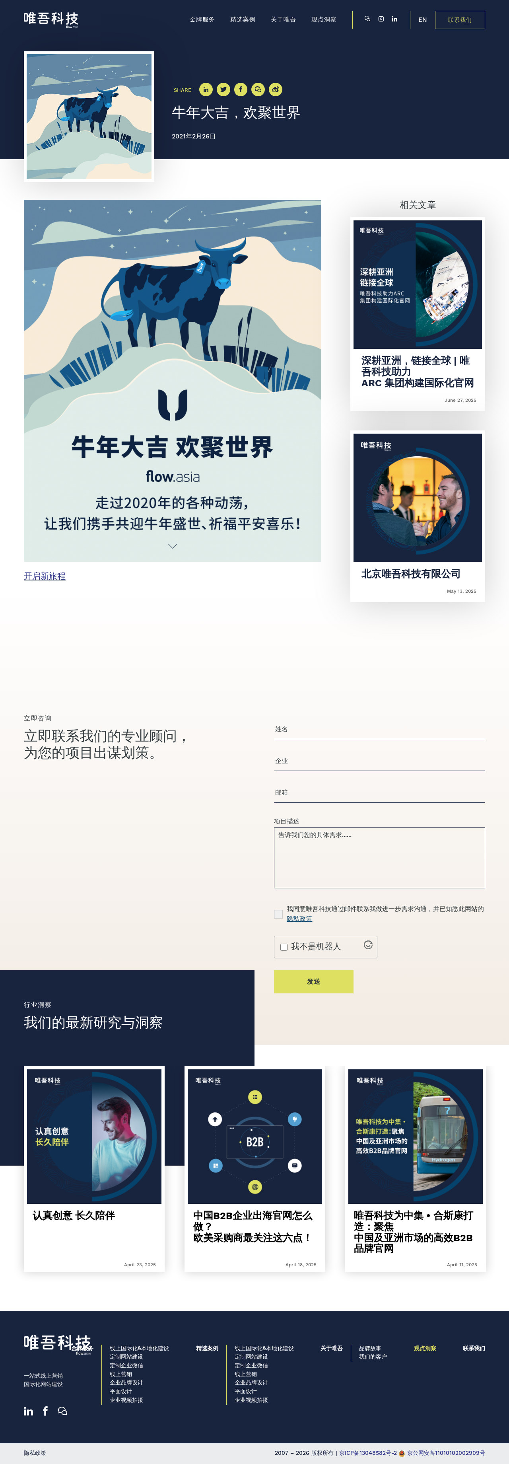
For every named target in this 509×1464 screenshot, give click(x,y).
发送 (314, 988)
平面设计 (121, 1391)
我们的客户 (373, 1357)
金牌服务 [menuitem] (202, 19)
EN (422, 20)
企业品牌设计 (126, 1382)
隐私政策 (299, 925)
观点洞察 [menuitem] (324, 19)
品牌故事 (370, 1348)
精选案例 (207, 1348)
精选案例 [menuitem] (243, 19)
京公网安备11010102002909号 (442, 1453)
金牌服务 (82, 1348)
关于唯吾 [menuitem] (283, 19)
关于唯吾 (332, 1348)
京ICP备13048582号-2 (368, 1453)
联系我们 (460, 20)
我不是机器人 (316, 953)
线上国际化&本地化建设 (139, 1348)
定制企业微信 (126, 1365)
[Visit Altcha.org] (368, 953)
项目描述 (286, 824)
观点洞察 (425, 1348)
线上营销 (121, 1374)
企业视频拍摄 (126, 1400)
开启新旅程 (45, 576)
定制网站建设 (126, 1357)
